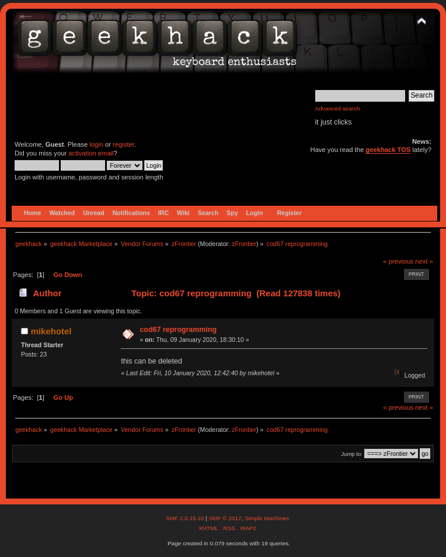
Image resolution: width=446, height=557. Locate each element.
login (96, 144)
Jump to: (352, 454)
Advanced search (337, 108)
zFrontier (244, 243)
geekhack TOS (387, 149)
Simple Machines (267, 518)
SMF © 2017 (224, 518)
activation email (90, 153)
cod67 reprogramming (178, 330)
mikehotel (51, 331)
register (123, 144)
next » (424, 261)
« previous (398, 261)
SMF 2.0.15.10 (185, 518)
